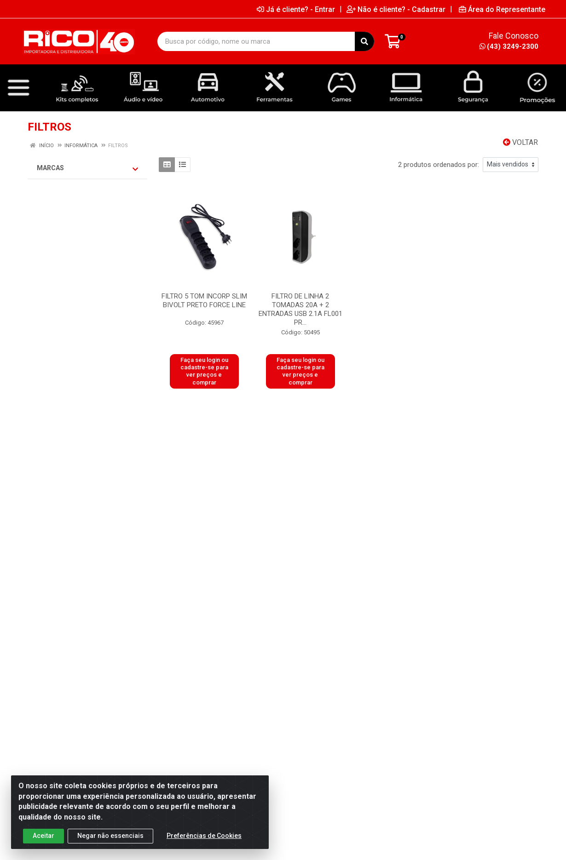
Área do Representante (502, 9)
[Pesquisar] (364, 41)
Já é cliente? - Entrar (296, 9)
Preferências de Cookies (204, 836)
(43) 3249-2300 (508, 46)
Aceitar (43, 836)
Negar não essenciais (110, 836)
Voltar (520, 142)
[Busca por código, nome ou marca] (256, 41)
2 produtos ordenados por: (438, 165)
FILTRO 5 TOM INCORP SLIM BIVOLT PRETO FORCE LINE (204, 300)
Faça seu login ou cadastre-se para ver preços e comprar (204, 371)
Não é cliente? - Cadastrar (396, 9)
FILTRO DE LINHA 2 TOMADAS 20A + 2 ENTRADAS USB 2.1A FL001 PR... (300, 309)
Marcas (87, 168)
